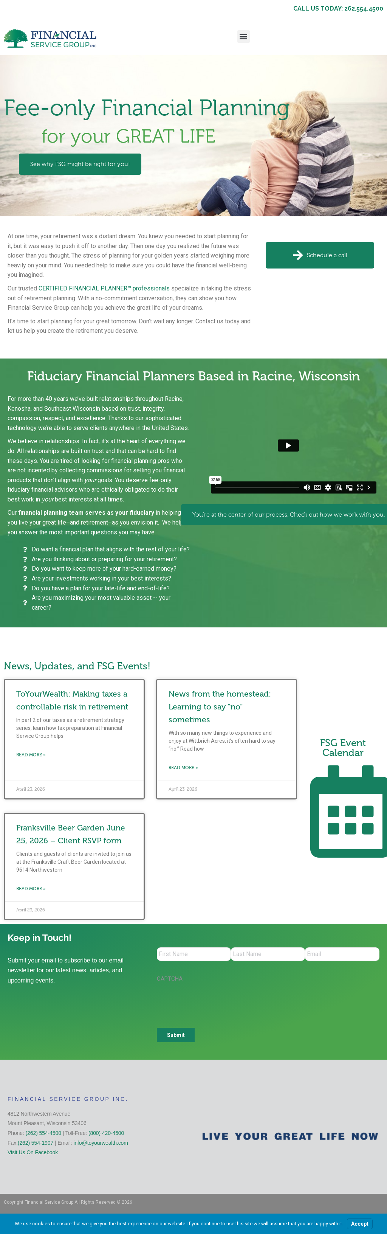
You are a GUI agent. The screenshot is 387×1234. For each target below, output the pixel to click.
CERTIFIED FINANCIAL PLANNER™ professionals (104, 288)
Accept (359, 1224)
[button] (243, 36)
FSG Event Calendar (343, 748)
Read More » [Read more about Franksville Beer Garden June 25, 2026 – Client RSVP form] (31, 888)
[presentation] (214, 1002)
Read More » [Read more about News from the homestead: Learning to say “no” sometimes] (183, 767)
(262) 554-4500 (43, 1135)
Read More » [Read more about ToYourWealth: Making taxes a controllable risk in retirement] (31, 754)
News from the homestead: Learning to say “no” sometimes (220, 706)
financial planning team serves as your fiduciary (86, 512)
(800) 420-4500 (106, 1135)
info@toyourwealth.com (100, 1144)
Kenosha (19, 408)
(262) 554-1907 (35, 1144)
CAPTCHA (170, 980)
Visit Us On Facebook (33, 1154)
